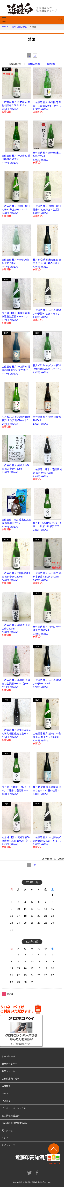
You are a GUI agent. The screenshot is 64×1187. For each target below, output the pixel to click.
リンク (5, 1138)
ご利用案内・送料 (10, 1078)
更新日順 (51, 64)
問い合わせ (7, 1130)
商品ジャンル (8, 1071)
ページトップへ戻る (54, 1154)
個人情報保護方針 (10, 1115)
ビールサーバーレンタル (14, 1108)
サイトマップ (8, 1145)
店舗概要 (6, 1086)
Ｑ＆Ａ (5, 1093)
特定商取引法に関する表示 (15, 1123)
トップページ (8, 1056)
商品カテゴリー (9, 1064)
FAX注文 (6, 1101)
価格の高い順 (34, 64)
